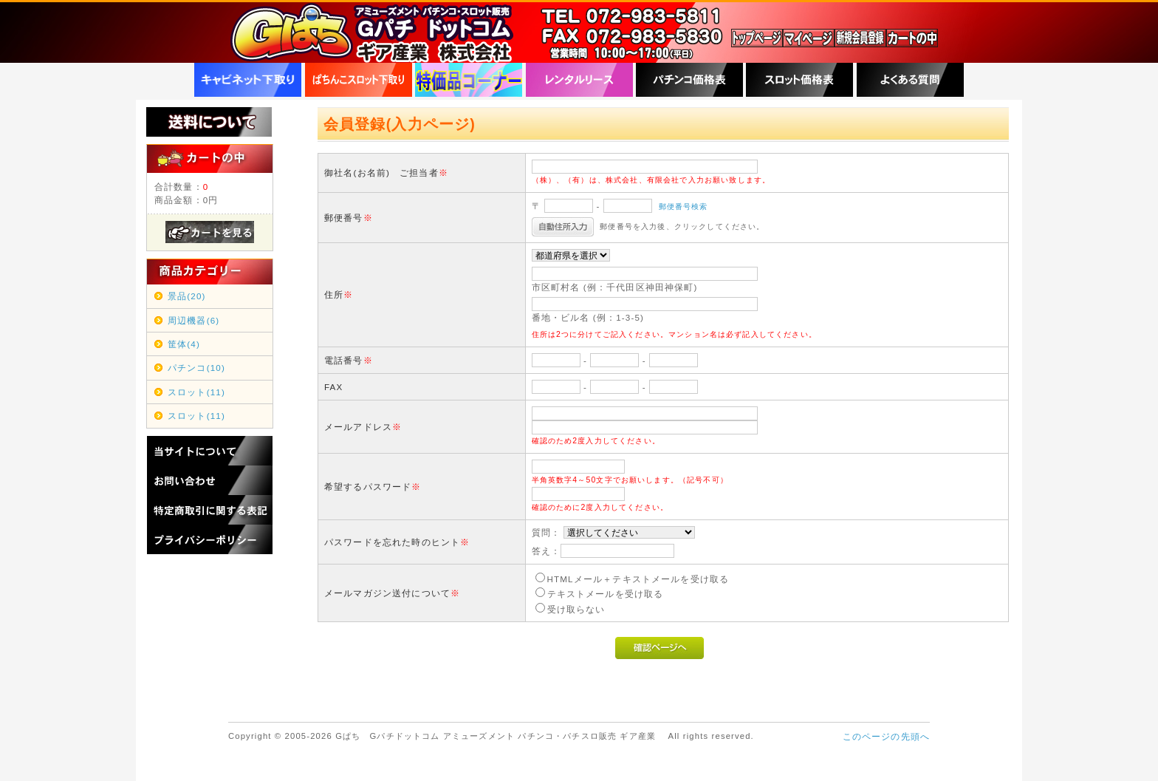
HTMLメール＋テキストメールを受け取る (638, 579)
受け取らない (576, 609)
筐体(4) (184, 344)
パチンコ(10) (196, 367)
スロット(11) (196, 392)
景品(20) (187, 296)
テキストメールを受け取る (605, 593)
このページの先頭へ (886, 736)
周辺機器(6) (193, 320)
